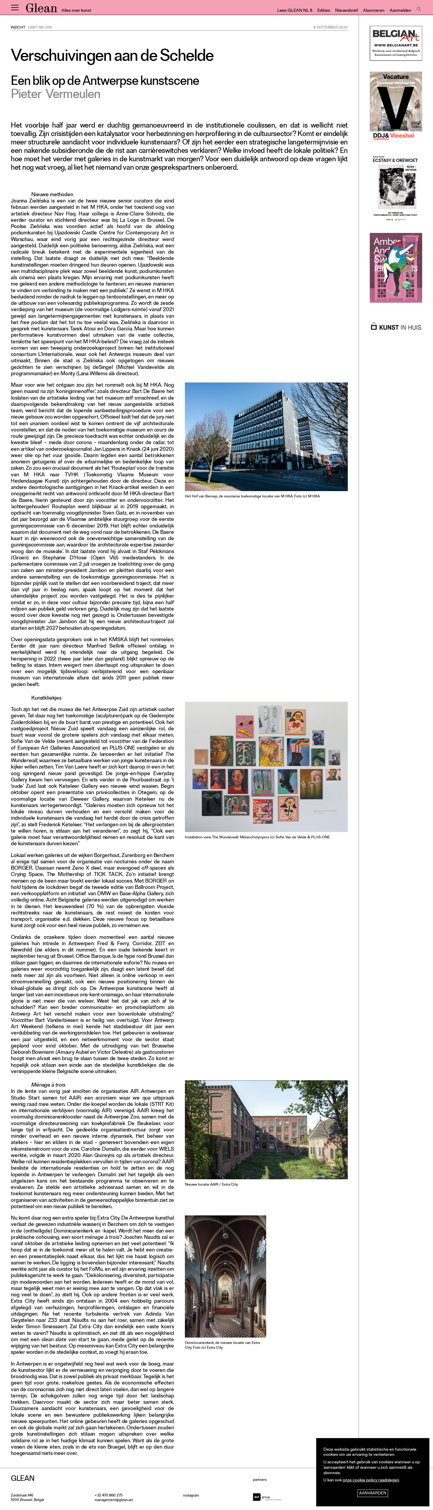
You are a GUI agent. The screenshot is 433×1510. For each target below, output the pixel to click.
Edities (323, 11)
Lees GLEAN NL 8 (294, 11)
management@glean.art (114, 1500)
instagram (191, 1496)
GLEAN (41, 10)
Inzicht (18, 28)
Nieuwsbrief (346, 11)
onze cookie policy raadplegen (371, 1480)
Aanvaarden (372, 1493)
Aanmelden (400, 11)
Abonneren (374, 11)
